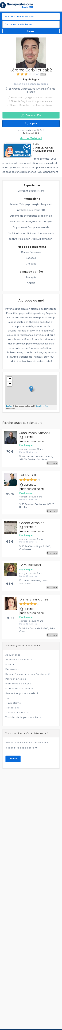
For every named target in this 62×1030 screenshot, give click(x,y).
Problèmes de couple (18, 683)
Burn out (10, 664)
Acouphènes (12, 654)
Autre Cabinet (31, 138)
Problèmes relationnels (19, 688)
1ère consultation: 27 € (30, 130)
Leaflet (9, 406)
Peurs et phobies (15, 678)
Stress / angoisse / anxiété (21, 693)
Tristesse (10, 707)
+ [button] (10, 379)
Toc (7, 698)
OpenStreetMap (42, 406)
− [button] (10, 383)
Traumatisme (13, 702)
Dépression (12, 669)
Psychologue (31, 79)
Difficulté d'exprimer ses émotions (26, 674)
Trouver (31, 30)
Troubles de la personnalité (22, 717)
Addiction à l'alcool (17, 659)
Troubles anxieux (15, 712)
